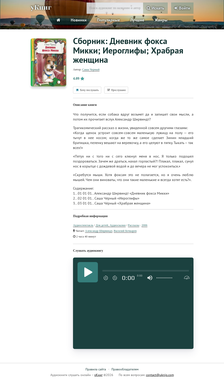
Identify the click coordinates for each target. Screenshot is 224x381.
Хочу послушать (87, 90)
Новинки (79, 20)
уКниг (41, 7)
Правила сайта (95, 369)
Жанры (161, 20)
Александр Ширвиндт (98, 230)
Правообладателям (125, 369)
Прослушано (116, 90)
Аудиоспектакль (83, 225)
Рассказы (133, 225)
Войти (182, 8)
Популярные (108, 20)
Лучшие (137, 20)
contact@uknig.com (160, 375)
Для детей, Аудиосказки (111, 225)
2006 (144, 225)
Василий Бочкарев (125, 230)
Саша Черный (91, 69)
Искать (155, 8)
